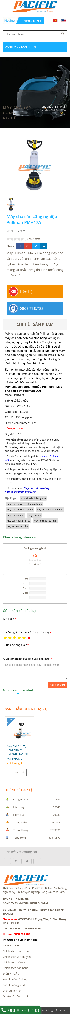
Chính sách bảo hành (15, 968)
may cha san (34, 515)
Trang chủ (45, 106)
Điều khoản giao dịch (15, 985)
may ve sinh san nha (17, 526)
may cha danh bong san (33, 498)
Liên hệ (26, 291)
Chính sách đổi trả (14, 962)
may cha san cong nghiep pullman (24, 503)
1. (9, 618)
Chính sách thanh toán (16, 951)
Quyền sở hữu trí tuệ (15, 996)
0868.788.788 (32, 20)
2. (27, 632)
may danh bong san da (18, 520)
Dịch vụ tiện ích (12, 990)
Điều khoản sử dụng (15, 979)
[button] (5, 638)
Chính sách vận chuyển (17, 957)
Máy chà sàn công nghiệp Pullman (28, 333)
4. (27, 658)
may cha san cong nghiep (20, 509)
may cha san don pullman (50, 509)
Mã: (15, 758)
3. (16, 645)
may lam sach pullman (45, 520)
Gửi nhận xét (57, 684)
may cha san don (15, 515)
